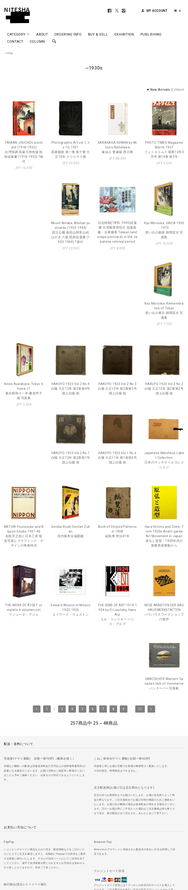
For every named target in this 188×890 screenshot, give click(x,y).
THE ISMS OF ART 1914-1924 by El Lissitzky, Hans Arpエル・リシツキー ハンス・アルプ (70, 559)
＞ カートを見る (129, 860)
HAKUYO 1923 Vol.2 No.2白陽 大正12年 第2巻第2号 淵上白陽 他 (164, 317)
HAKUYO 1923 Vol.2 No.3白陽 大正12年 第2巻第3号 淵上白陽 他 (117, 317)
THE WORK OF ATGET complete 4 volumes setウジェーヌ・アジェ (164, 476)
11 (140, 589)
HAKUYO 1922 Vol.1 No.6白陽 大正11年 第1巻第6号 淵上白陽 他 (70, 397)
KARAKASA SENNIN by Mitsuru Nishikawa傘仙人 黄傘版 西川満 (117, 147)
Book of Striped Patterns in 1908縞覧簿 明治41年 (70, 476)
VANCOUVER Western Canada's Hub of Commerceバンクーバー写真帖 (164, 554)
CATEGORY (18, 34)
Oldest (179, 89)
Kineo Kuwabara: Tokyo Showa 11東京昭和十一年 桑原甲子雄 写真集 (23, 320)
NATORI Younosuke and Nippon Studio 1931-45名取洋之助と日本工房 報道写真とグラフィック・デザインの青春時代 (164, 402)
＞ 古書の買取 (33, 860)
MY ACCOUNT (156, 11)
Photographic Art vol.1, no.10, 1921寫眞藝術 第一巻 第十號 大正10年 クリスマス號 (70, 149)
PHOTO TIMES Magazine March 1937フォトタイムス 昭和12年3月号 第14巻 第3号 (164, 149)
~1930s (8, 53)
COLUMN (37, 42)
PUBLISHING (151, 34)
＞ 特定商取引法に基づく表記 (98, 860)
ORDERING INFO (68, 34)
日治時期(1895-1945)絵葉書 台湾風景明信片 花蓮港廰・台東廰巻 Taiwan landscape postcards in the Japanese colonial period (71, 237)
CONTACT (15, 42)
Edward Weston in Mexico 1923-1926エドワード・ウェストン (24, 554)
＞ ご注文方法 (12, 860)
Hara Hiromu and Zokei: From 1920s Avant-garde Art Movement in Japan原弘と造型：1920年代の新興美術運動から (117, 481)
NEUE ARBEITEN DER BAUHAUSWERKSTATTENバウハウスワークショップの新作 (117, 557)
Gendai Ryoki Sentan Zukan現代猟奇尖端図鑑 (23, 476)
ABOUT (42, 34)
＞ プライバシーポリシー (60, 860)
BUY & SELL (98, 34)
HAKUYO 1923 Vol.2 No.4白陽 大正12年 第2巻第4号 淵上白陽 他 (70, 317)
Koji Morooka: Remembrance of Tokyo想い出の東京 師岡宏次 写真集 (164, 235)
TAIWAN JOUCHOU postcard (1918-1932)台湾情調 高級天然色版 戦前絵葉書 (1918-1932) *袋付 (23, 152)
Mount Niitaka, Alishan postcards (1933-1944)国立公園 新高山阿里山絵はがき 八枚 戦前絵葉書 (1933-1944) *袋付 (24, 237)
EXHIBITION (124, 34)
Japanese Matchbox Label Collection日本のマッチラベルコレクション (117, 400)
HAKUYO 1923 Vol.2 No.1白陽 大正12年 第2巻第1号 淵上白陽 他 (23, 397)
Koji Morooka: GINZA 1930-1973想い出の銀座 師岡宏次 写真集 (117, 235)
